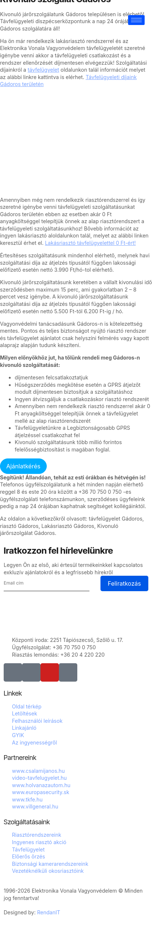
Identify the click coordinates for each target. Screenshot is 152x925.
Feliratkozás (124, 583)
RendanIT (48, 912)
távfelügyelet (43, 70)
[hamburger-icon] (136, 20)
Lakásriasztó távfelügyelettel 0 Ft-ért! (90, 243)
